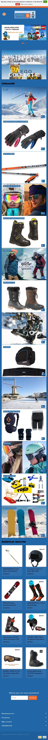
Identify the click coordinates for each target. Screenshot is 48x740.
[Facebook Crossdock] (22, 704)
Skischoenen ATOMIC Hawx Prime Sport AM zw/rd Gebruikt (11, 638)
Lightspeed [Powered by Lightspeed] (26, 734)
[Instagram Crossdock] (26, 704)
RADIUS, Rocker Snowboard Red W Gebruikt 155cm (9, 604)
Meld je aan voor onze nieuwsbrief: (24, 693)
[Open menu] (4, 14)
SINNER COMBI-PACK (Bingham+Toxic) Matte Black (35, 638)
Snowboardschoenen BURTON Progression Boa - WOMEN (34, 672)
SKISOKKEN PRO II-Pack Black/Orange (36, 604)
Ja (45, 2)
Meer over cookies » (27, 4)
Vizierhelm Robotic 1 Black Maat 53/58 (34, 570)
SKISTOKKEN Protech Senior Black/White (11, 570)
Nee (18, 4)
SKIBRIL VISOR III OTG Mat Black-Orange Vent (11, 672)
